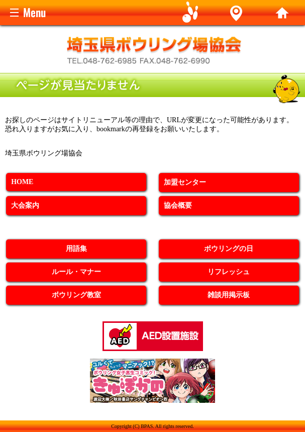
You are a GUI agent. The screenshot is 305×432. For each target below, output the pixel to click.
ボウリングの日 (228, 248)
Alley (236, 12)
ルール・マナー (76, 272)
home (282, 12)
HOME (22, 182)
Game (191, 12)
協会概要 (178, 205)
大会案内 (25, 205)
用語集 (76, 248)
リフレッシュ (229, 272)
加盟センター (185, 182)
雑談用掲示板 (229, 295)
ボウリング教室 (76, 295)
